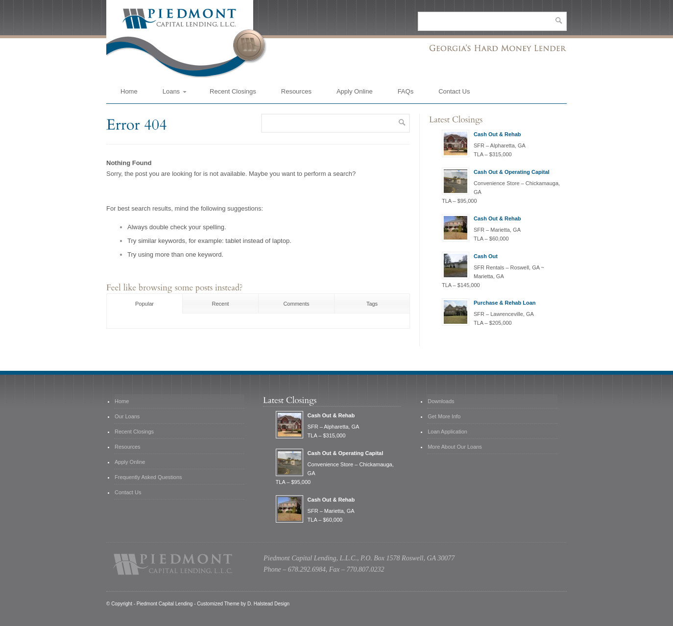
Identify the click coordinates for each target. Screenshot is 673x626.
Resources (296, 91)
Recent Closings (233, 91)
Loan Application (447, 431)
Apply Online (354, 91)
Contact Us (454, 91)
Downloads (441, 401)
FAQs (406, 91)
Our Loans (127, 416)
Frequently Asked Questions (148, 477)
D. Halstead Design (268, 603)
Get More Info (444, 416)
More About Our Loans (455, 447)
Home (129, 91)
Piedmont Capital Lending (165, 603)
